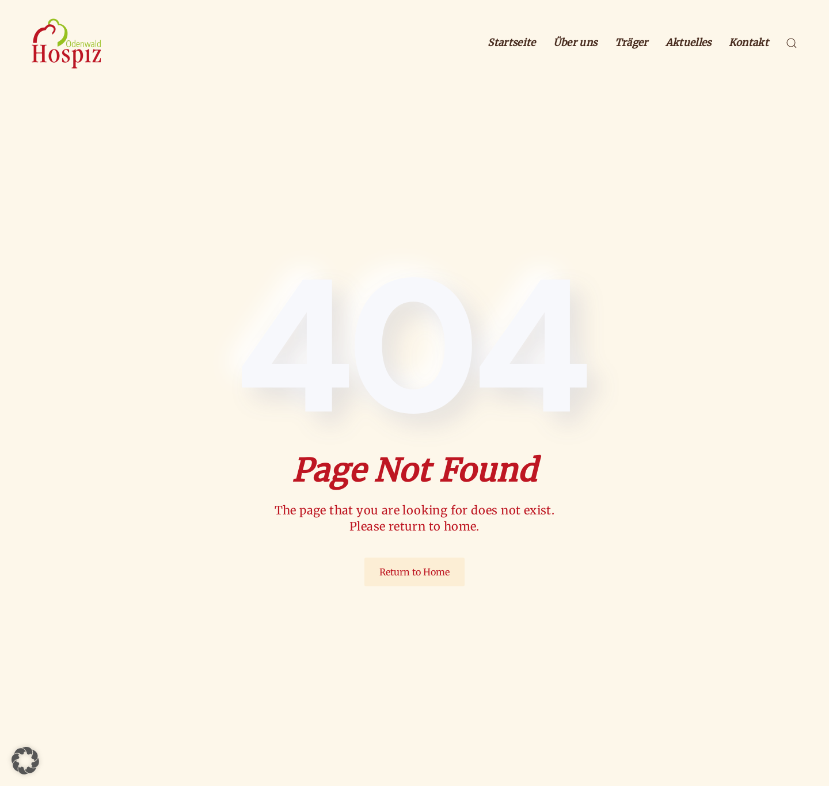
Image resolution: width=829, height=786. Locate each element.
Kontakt (749, 42)
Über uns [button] (575, 42)
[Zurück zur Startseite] (66, 43)
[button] (791, 43)
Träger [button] (631, 42)
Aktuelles (689, 42)
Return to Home (414, 572)
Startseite (511, 42)
